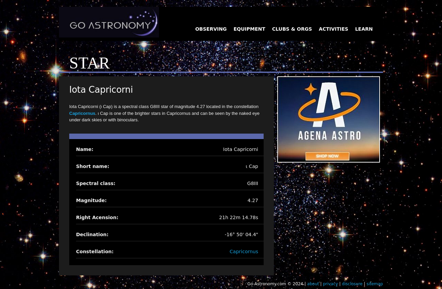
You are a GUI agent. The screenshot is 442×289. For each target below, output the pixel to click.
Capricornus (82, 113)
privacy (330, 284)
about (313, 284)
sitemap (375, 284)
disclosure (352, 284)
